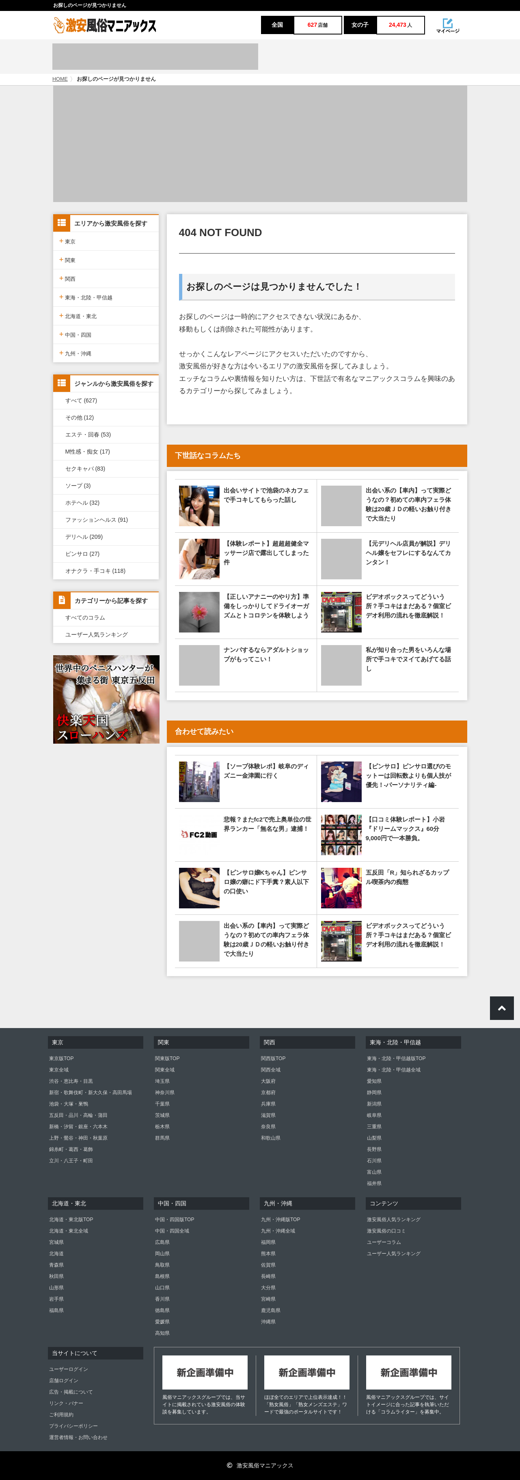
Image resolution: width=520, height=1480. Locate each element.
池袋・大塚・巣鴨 (68, 1104)
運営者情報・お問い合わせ (78, 1437)
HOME (60, 79)
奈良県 (268, 1126)
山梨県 (374, 1138)
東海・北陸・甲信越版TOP (396, 1058)
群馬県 (162, 1138)
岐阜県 (374, 1115)
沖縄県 (268, 1322)
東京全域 (59, 1070)
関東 (67, 259)
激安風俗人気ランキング (394, 1219)
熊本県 (268, 1253)
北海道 (56, 1253)
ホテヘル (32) (82, 502)
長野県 (374, 1149)
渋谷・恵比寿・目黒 (71, 1081)
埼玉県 (162, 1081)
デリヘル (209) (84, 536)
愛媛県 (162, 1322)
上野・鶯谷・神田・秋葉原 (78, 1138)
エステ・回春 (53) (88, 434)
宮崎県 (268, 1299)
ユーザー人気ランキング (96, 634)
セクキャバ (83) (85, 468)
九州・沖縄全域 (278, 1231)
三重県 (374, 1126)
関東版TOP (167, 1058)
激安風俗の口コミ (386, 1231)
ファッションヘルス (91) (96, 519)
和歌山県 (270, 1138)
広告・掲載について (71, 1392)
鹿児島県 (270, 1310)
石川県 (374, 1161)
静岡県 (374, 1092)
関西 (67, 278)
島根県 (162, 1276)
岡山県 (162, 1253)
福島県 (56, 1310)
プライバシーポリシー (73, 1426)
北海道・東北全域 (68, 1231)
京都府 (268, 1092)
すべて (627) (81, 400)
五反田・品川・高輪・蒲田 (78, 1115)
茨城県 (162, 1115)
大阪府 (268, 1081)
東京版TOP (61, 1058)
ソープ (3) (78, 485)
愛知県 (374, 1081)
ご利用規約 (61, 1415)
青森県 (56, 1265)
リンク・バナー (66, 1403)
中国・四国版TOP (174, 1219)
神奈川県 (165, 1092)
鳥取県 (162, 1265)
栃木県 (162, 1126)
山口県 (162, 1288)
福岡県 (268, 1242)
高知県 (162, 1333)
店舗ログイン (63, 1380)
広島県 (162, 1242)
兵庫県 (268, 1104)
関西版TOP (273, 1058)
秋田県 (56, 1276)
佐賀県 (268, 1265)
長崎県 (268, 1276)
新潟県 (374, 1104)
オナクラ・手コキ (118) (95, 571)
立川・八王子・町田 (71, 1161)
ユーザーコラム (384, 1242)
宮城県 (56, 1242)
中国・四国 (75, 334)
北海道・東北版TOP (71, 1219)
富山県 (374, 1172)
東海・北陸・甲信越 (86, 297)
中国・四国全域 (172, 1231)
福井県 (374, 1183)
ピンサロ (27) (82, 554)
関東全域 (165, 1070)
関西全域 (270, 1070)
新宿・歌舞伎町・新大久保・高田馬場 (90, 1092)
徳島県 (162, 1310)
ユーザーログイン (68, 1369)
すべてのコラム (85, 617)
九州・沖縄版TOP (280, 1219)
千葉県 (162, 1104)
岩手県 (56, 1299)
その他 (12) (79, 417)
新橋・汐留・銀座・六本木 (78, 1126)
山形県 (56, 1288)
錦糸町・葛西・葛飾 (71, 1149)
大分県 (268, 1288)
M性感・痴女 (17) (87, 451)
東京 (67, 241)
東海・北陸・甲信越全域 (394, 1070)
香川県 (162, 1299)
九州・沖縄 (75, 352)
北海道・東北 (78, 315)
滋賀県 (268, 1115)
